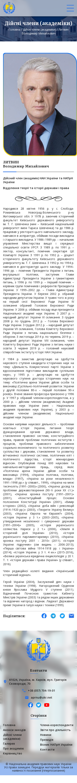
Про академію (13, 748)
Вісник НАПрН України (56, 744)
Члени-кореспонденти (56, 725)
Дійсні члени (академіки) (39, 29)
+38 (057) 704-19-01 (41, 690)
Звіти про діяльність (55, 730)
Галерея (9, 743)
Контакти (47, 749)
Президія (46, 740)
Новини (45, 735)
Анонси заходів (14, 730)
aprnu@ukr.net (41, 697)
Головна (14, 29)
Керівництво (12, 753)
